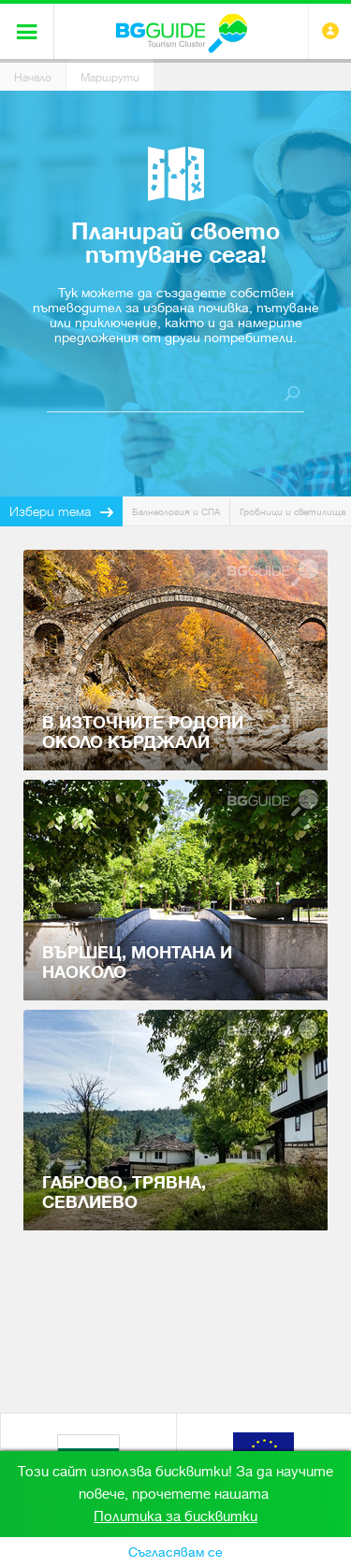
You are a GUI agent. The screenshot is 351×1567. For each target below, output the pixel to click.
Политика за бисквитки (175, 1516)
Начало (32, 77)
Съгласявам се (175, 1552)
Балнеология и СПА (176, 512)
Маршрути (109, 77)
